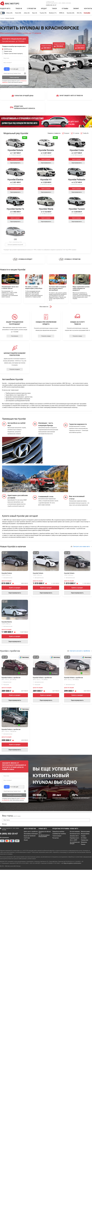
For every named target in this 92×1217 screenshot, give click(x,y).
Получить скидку (46, 336)
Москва (4, 824)
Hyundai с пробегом (10, 651)
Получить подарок (15, 369)
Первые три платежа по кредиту (12, 53)
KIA (80, 13)
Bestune (53, 13)
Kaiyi (34, 13)
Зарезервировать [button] (15, 162)
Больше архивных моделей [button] (15, 244)
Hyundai (71, 13)
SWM (62, 13)
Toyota (43, 13)
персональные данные (34, 857)
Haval (18, 13)
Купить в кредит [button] (15, 159)
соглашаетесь (55, 857)
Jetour (27, 13)
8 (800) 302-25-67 (51, 5)
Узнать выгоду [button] (14, 77)
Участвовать (14, 336)
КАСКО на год (7, 49)
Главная (2, 18)
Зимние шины (7, 51)
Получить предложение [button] (14, 795)
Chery (9, 13)
